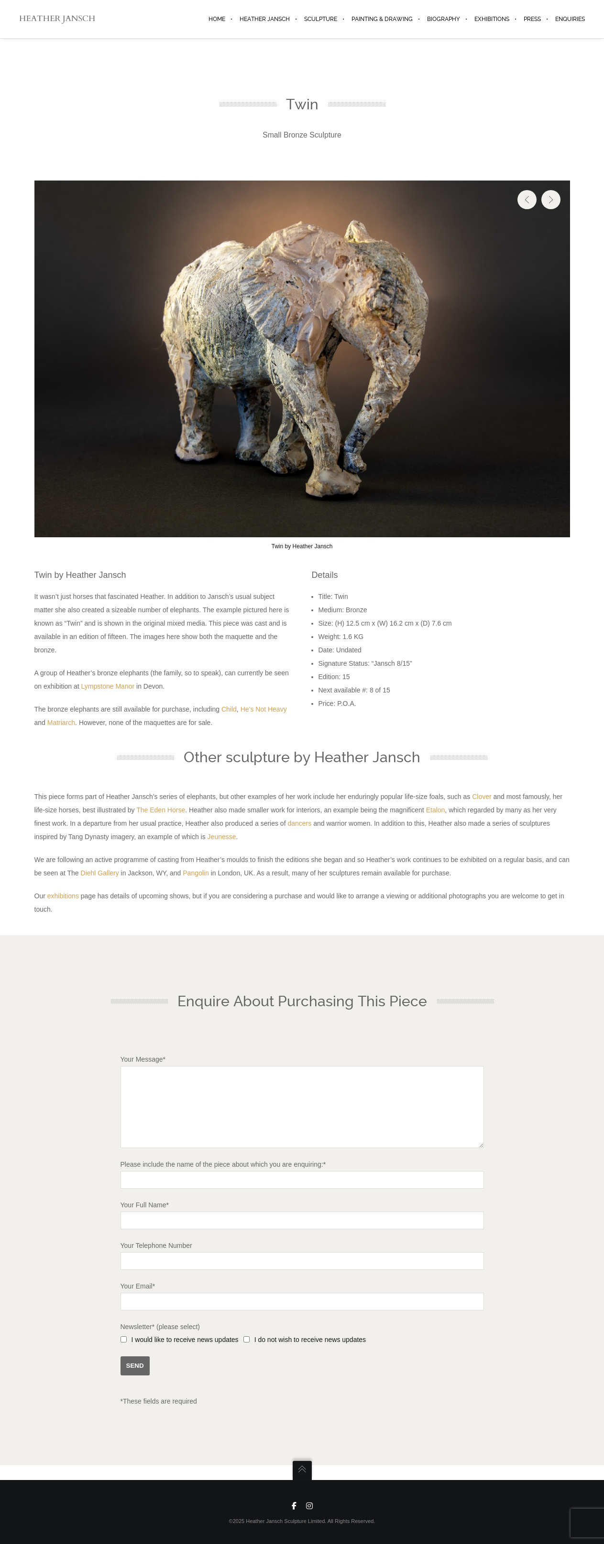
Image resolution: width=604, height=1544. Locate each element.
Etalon (435, 810)
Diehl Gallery (100, 873)
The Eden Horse (160, 810)
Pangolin (196, 873)
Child (229, 709)
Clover (481, 796)
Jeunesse (222, 837)
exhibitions (63, 896)
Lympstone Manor (108, 686)
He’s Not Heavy (264, 709)
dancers (299, 823)
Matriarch (61, 722)
